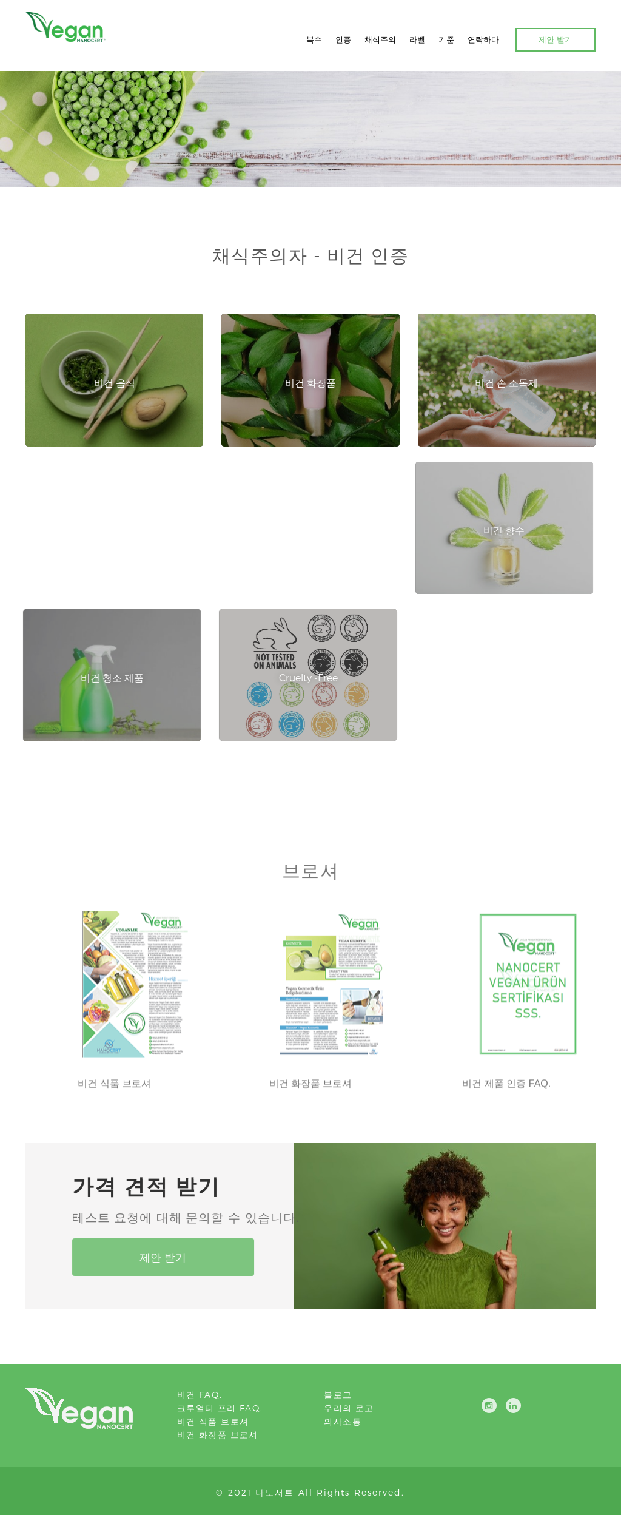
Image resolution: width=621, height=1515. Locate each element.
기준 (446, 39)
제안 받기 (555, 39)
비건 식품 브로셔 (213, 1421)
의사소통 (342, 1421)
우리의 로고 (349, 1408)
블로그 (338, 1394)
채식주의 (380, 39)
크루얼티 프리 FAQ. (220, 1408)
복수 (314, 39)
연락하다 (483, 39)
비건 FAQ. (200, 1394)
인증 (343, 39)
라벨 (417, 39)
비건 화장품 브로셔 (217, 1434)
